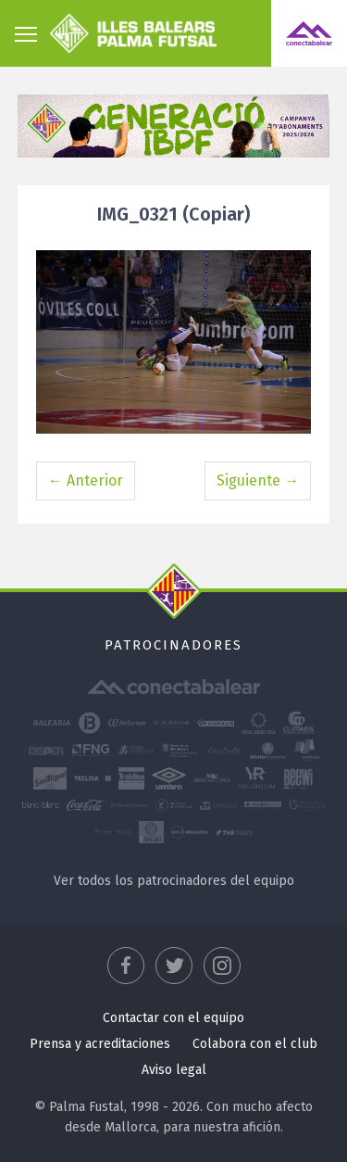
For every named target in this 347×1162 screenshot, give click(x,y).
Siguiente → (258, 480)
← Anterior (85, 480)
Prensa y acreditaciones (100, 1044)
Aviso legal (174, 1070)
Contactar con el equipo (173, 1018)
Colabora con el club (254, 1044)
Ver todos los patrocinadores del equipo (174, 881)
